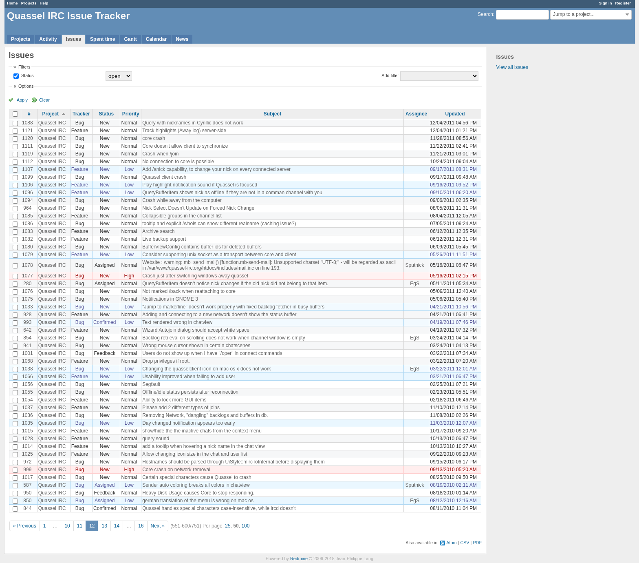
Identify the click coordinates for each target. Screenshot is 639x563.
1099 (27, 177)
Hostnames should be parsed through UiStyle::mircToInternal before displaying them (233, 462)
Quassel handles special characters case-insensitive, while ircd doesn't (218, 508)
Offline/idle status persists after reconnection (190, 392)
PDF (477, 542)
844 (27, 508)
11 (79, 526)
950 (27, 493)
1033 (27, 307)
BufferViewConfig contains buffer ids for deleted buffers (202, 247)
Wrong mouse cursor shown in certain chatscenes (196, 345)
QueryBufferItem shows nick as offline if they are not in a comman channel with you (232, 192)
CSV (464, 542)
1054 (27, 400)
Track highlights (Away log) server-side (184, 130)
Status (27, 75)
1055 (27, 392)
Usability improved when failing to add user (188, 376)
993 (27, 322)
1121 (27, 130)
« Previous (24, 526)
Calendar (156, 39)
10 (67, 526)
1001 (27, 353)
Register (623, 3)
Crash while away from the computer (182, 200)
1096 (27, 192)
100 (245, 526)
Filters (24, 66)
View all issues (512, 67)
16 (140, 526)
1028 (27, 438)
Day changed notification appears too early (188, 423)
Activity (48, 39)
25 (227, 526)
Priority (130, 114)
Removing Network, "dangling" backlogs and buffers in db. (205, 415)
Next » (158, 526)
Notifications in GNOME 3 (170, 299)
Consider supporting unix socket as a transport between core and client (219, 254)
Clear (44, 100)
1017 (27, 477)
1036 (27, 415)
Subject (272, 114)
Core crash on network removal (176, 469)
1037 (27, 407)
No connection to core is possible (178, 161)
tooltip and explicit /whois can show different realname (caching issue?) (219, 223)
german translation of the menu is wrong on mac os (197, 500)
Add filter (390, 75)
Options (25, 86)
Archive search (158, 231)
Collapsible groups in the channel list (182, 216)
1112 (27, 161)
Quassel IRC (52, 123)
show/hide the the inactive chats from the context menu (202, 431)
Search (485, 14)
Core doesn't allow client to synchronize (185, 146)
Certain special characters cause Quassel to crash (196, 477)
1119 (27, 154)
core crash (153, 138)
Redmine (299, 558)
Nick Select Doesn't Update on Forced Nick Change (198, 208)
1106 (27, 185)
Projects (29, 3)
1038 (27, 369)
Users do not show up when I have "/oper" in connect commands (212, 353)
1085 (27, 216)
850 (27, 500)
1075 (27, 299)
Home (12, 3)
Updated (455, 114)
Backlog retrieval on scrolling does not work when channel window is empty (223, 338)
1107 (27, 169)
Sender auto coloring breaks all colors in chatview (195, 485)
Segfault (151, 384)
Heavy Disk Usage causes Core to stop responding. (198, 493)
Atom (451, 542)
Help (44, 3)
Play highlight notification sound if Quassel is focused (199, 185)
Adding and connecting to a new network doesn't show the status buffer (219, 314)
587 (27, 485)
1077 (27, 276)
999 (27, 469)
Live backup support (164, 239)
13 (104, 526)
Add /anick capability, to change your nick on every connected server (216, 169)
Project (50, 114)
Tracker (81, 114)
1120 (27, 138)
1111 (27, 146)
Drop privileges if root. (166, 361)
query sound (155, 438)
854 (27, 338)
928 (27, 314)
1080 (27, 247)
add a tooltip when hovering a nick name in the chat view (203, 446)
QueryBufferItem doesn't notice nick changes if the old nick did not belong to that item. (235, 283)
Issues (73, 39)
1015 (27, 431)
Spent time (102, 39)
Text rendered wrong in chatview (177, 322)
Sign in (605, 3)
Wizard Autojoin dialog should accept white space (195, 330)
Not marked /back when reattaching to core (189, 291)
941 (27, 345)
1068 (27, 361)
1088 (27, 123)
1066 (27, 376)
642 (27, 330)
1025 (27, 454)
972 (27, 462)
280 (27, 283)
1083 (27, 231)
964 (27, 208)
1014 (27, 446)
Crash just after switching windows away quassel (195, 276)
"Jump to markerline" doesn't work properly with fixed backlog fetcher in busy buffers (233, 307)
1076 (27, 291)
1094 (27, 200)
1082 (27, 239)
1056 (27, 384)
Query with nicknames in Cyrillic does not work (192, 123)
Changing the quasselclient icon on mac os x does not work (206, 369)
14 (116, 526)
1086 (27, 223)
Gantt (130, 39)
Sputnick (414, 265)
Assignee (416, 114)
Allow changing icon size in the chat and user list (194, 454)
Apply (22, 100)
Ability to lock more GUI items (174, 400)
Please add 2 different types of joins (181, 407)
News (182, 39)
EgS (414, 283)
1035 (27, 423)
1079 (27, 254)
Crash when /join (160, 154)
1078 (27, 265)
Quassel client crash (164, 177)
